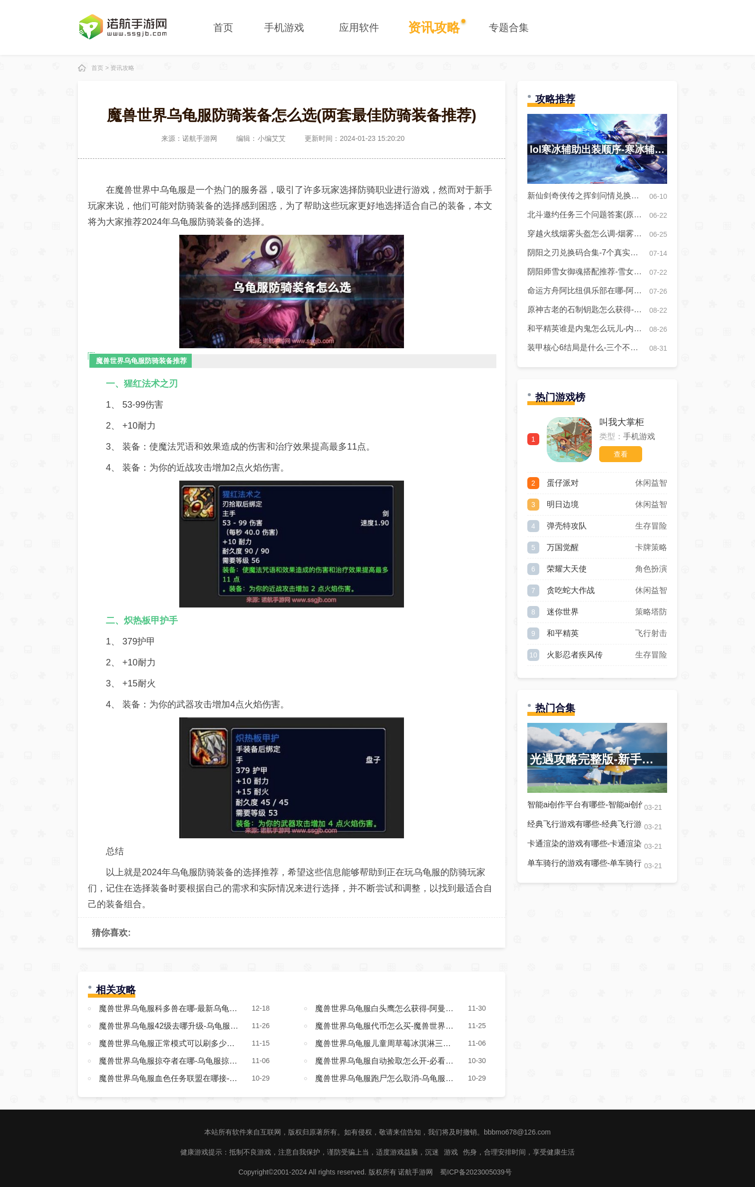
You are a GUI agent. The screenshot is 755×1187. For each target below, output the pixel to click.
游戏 (451, 1152)
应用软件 (359, 27)
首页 (223, 27)
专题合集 (509, 27)
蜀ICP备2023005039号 (475, 1172)
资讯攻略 (434, 27)
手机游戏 (284, 27)
